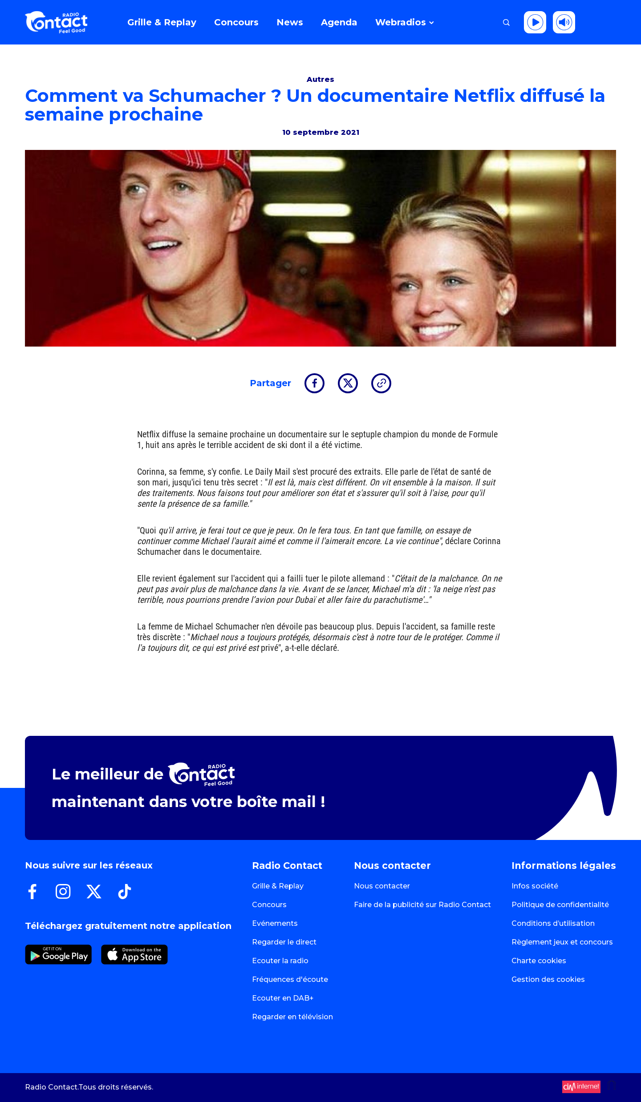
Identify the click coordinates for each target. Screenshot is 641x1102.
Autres (320, 79)
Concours (269, 904)
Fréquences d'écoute (290, 979)
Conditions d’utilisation (553, 923)
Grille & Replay (278, 886)
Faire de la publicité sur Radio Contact (422, 904)
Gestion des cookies (548, 979)
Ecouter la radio (280, 961)
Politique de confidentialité (560, 904)
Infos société (534, 886)
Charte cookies (538, 961)
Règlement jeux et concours (562, 942)
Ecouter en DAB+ (283, 998)
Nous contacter (382, 886)
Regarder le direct (284, 942)
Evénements (275, 923)
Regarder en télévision (292, 1017)
